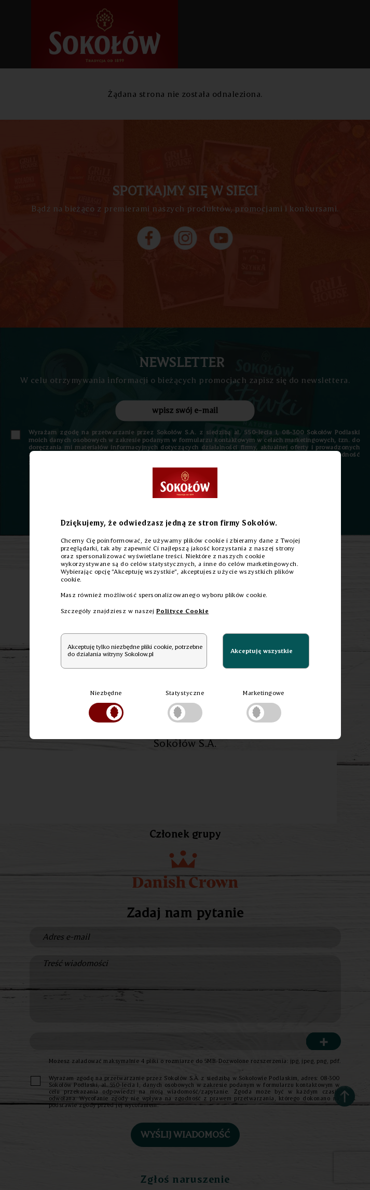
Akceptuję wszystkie (261, 651)
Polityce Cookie (182, 611)
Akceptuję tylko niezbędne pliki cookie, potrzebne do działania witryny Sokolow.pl (134, 650)
